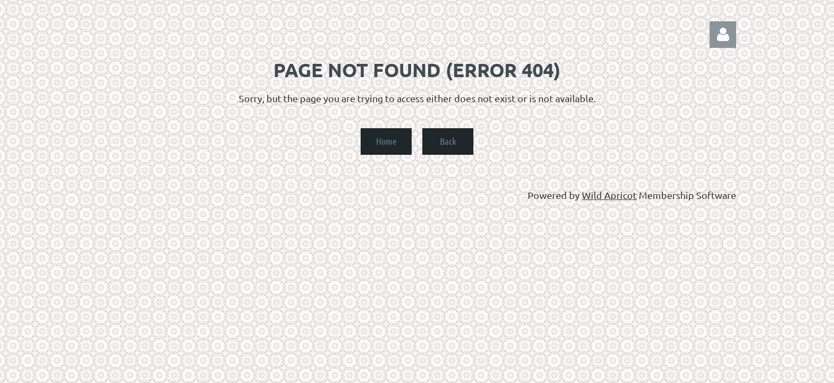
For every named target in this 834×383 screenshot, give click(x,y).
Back (448, 141)
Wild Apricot (609, 195)
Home (386, 141)
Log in (723, 34)
